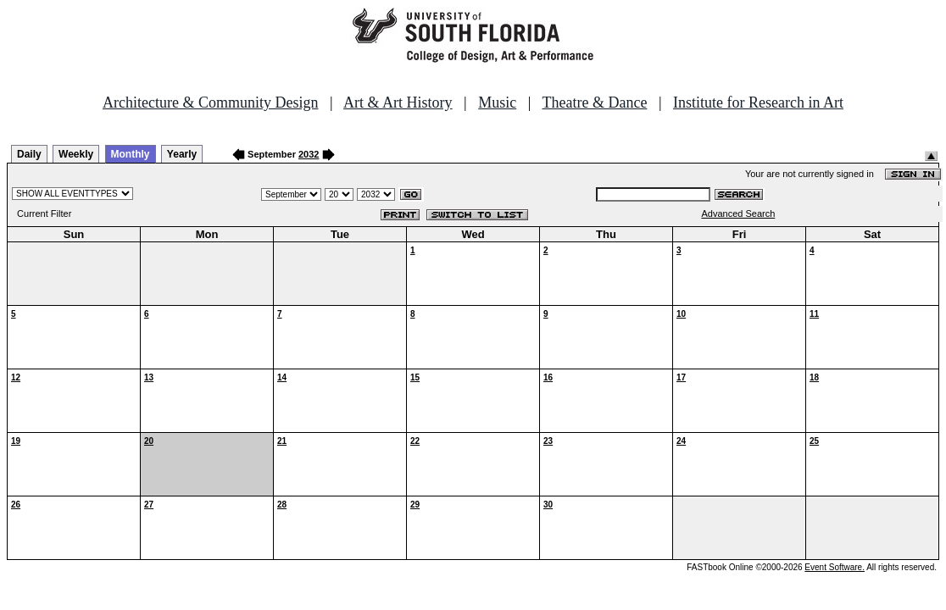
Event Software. (834, 567)
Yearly (182, 154)
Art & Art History (398, 102)
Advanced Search (738, 213)
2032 (308, 154)
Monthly (130, 154)
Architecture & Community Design (210, 102)
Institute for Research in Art (758, 102)
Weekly (75, 154)
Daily (29, 154)
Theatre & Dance (594, 102)
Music (497, 102)
